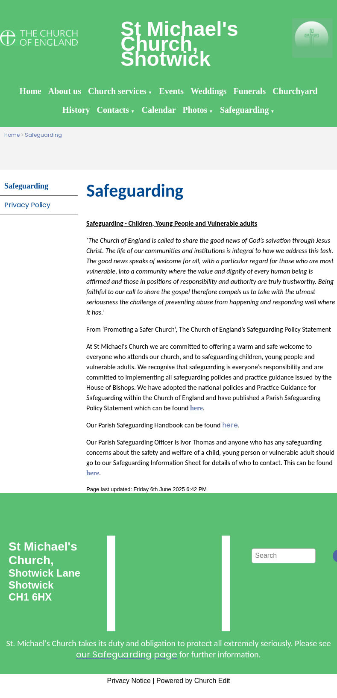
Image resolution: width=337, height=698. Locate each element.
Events (171, 91)
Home (30, 91)
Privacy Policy (27, 205)
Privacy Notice (129, 680)
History (76, 110)
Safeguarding (244, 110)
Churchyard (295, 91)
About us (64, 91)
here (230, 425)
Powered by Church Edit (193, 680)
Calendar (159, 110)
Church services (117, 91)
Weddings (208, 91)
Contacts (113, 110)
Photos (195, 110)
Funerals (250, 91)
